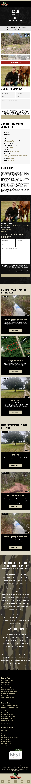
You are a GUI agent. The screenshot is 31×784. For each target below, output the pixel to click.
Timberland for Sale (6, 686)
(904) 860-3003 (11, 158)
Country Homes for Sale (7, 697)
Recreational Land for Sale (8, 688)
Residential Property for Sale (8, 695)
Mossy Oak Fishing (6, 743)
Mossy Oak (4, 730)
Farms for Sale (5, 684)
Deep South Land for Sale (7, 720)
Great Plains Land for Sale (8, 711)
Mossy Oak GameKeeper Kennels (9, 737)
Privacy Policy (23, 114)
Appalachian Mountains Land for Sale (10, 718)
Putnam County (13, 20)
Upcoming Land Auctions (7, 699)
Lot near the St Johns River (15, 360)
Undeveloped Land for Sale (8, 693)
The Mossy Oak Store (6, 745)
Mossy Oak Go (5, 739)
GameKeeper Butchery (7, 741)
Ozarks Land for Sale (6, 712)
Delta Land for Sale (6, 724)
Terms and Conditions (7, 767)
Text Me (4, 232)
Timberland (23, 140)
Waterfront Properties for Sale (9, 691)
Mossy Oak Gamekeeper (7, 732)
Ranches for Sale (5, 682)
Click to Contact (12, 160)
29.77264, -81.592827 (15, 151)
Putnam (10, 147)
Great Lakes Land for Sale (8, 716)
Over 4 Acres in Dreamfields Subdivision (15, 319)
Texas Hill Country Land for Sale (9, 705)
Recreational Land (9, 141)
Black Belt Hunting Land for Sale (9, 707)
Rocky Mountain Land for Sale (9, 709)
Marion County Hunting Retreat (15, 495)
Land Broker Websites (24, 769)
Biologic (3, 734)
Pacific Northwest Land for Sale (9, 722)
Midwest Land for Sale (7, 714)
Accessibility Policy (24, 767)
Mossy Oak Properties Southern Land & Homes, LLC (15, 156)
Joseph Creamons (16, 153)
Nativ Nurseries (5, 735)
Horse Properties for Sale (8, 689)
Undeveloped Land (12, 140)
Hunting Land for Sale (7, 680)
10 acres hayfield (15, 401)
